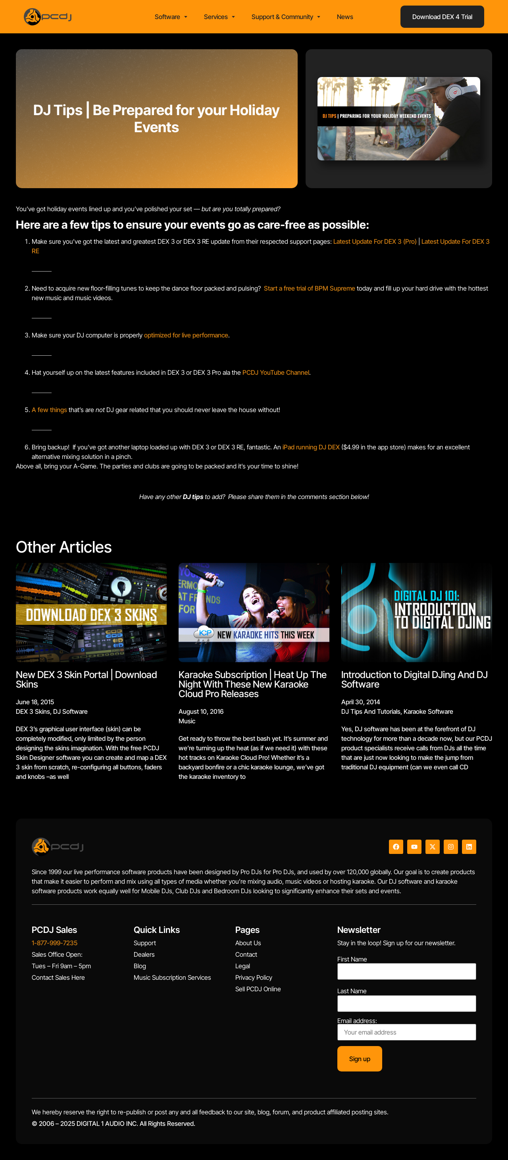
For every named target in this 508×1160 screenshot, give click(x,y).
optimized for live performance (186, 335)
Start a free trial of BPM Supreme (309, 288)
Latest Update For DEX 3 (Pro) (375, 241)
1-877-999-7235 (54, 943)
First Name (352, 959)
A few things (49, 410)
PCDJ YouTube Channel (275, 372)
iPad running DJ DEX (311, 447)
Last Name (352, 991)
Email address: (406, 1029)
